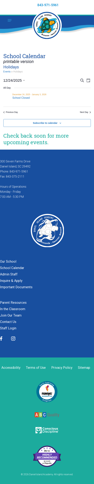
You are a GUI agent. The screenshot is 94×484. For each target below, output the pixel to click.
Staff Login (8, 328)
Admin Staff (8, 274)
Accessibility (10, 368)
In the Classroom (12, 309)
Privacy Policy (61, 368)
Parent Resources (13, 303)
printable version (18, 61)
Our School (8, 261)
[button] (9, 20)
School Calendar (12, 268)
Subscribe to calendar (45, 123)
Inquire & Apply (11, 281)
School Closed (21, 97)
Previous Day (10, 112)
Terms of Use (36, 368)
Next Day (85, 112)
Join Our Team (11, 315)
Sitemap (84, 368)
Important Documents (16, 287)
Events (7, 71)
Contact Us (8, 322)
